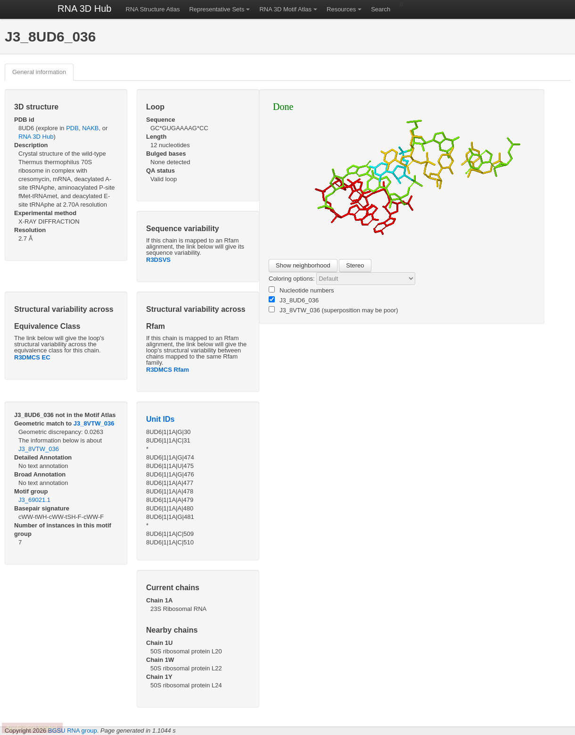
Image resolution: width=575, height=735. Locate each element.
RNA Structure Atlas (153, 9)
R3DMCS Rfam (167, 369)
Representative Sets (216, 9)
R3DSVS (158, 259)
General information (39, 71)
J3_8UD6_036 (294, 300)
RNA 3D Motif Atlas (285, 9)
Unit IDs (160, 419)
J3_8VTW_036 (94, 423)
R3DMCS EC (32, 357)
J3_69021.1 (34, 499)
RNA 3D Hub (85, 8)
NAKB (90, 128)
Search (380, 9)
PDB (72, 128)
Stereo (355, 265)
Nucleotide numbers (301, 290)
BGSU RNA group (72, 730)
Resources (341, 9)
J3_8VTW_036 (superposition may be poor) (333, 310)
